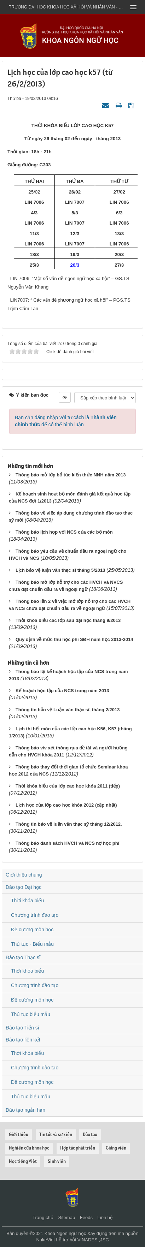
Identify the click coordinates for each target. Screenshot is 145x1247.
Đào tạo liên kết (23, 1040)
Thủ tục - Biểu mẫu (32, 944)
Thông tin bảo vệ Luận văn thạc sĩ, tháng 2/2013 (68, 709)
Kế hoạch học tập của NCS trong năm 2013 (62, 690)
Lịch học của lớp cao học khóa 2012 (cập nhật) (66, 805)
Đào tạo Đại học (23, 887)
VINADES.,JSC (93, 1239)
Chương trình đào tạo (34, 915)
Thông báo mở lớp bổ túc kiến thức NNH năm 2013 (71, 474)
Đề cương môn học (32, 929)
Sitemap (66, 1217)
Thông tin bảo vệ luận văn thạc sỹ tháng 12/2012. (69, 824)
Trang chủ (43, 1217)
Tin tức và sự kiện (55, 1135)
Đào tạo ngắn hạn (25, 1110)
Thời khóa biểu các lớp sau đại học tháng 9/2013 (68, 620)
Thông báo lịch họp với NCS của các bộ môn (64, 532)
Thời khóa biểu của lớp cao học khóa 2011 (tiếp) (68, 786)
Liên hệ (105, 1217)
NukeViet (45, 1239)
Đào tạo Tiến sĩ (22, 1028)
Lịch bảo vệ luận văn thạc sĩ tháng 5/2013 (60, 570)
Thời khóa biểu (27, 900)
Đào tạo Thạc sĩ (23, 957)
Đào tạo (90, 1135)
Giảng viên (116, 1148)
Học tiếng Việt (23, 1161)
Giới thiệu (18, 1135)
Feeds (86, 1217)
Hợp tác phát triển (77, 1148)
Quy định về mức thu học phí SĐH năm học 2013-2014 (74, 639)
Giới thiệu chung (24, 875)
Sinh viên (57, 1161)
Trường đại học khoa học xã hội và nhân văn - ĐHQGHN (67, 7)
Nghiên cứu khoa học (29, 1148)
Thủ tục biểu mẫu (30, 1014)
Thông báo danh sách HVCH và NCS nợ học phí (67, 843)
